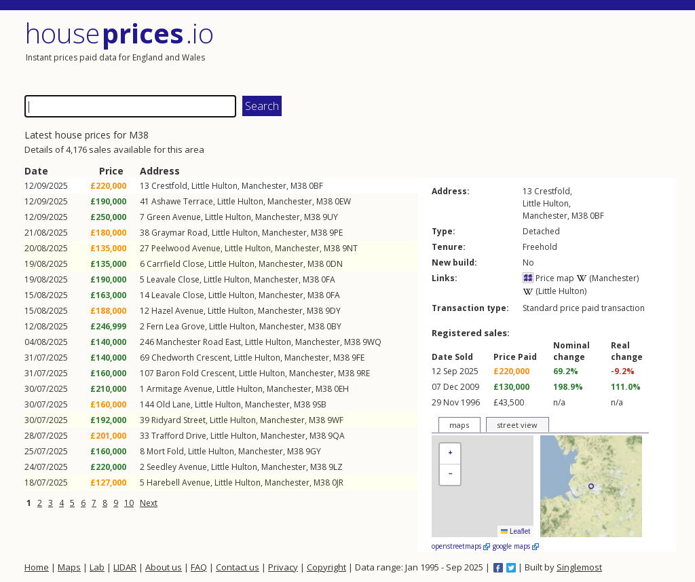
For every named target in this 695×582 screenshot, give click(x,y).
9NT (350, 248)
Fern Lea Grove (176, 326)
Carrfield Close (175, 264)
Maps (69, 567)
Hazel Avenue (177, 310)
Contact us (237, 567)
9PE (336, 232)
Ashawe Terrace (182, 201)
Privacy (283, 567)
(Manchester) (607, 278)
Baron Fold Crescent (195, 373)
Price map (548, 278)
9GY (313, 451)
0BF (316, 186)
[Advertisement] (513, 51)
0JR (337, 482)
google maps (516, 546)
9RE (363, 373)
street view (517, 425)
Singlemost (579, 567)
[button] (450, 454)
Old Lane (173, 404)
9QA (336, 435)
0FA (328, 279)
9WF (335, 420)
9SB (319, 404)
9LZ (335, 467)
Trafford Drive (178, 435)
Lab (97, 567)
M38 (298, 186)
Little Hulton (214, 186)
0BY (333, 326)
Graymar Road (179, 232)
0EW (343, 201)
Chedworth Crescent (190, 357)
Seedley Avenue (177, 467)
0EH (341, 389)
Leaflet (515, 531)
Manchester (264, 186)
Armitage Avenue (179, 389)
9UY (330, 217)
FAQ (199, 567)
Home (36, 567)
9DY (333, 310)
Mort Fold (165, 451)
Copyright (326, 567)
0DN (334, 264)
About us (163, 567)
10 (129, 503)
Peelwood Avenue (186, 248)
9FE (358, 357)
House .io (119, 33)
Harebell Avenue (178, 482)
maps (459, 425)
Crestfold (169, 186)
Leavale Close (173, 279)
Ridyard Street (178, 420)
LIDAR (124, 567)
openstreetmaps (461, 546)
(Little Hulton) (554, 291)
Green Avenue (174, 217)
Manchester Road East (198, 342)
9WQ (371, 342)
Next (148, 503)
